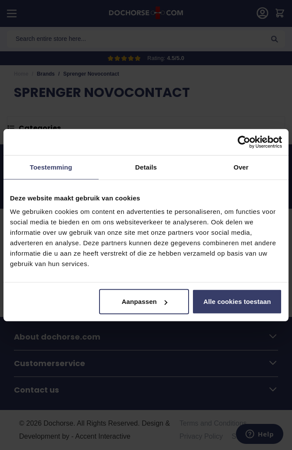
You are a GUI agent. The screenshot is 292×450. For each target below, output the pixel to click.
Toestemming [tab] (51, 166)
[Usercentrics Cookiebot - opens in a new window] (244, 141)
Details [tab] (146, 166)
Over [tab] (241, 166)
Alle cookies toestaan (237, 301)
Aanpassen (144, 301)
